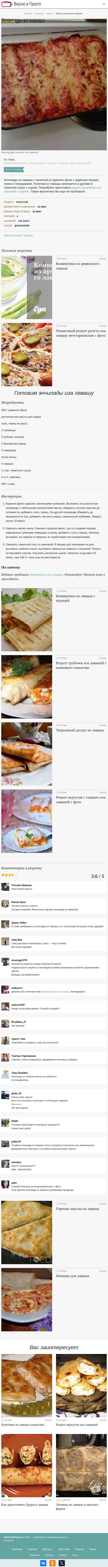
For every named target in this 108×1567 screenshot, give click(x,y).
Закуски (79, 1549)
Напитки (34, 1555)
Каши (92, 1549)
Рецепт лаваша (13, 169)
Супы (75, 1555)
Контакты (8, 1540)
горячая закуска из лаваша (55, 991)
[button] (104, 4)
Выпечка (17, 1549)
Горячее (32, 1549)
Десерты (48, 1549)
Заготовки (64, 1549)
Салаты (49, 1555)
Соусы (63, 1555)
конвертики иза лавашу (46, 574)
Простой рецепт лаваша (18, 235)
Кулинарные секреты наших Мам (21, 4)
